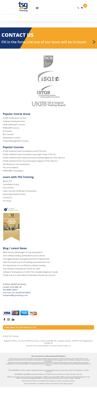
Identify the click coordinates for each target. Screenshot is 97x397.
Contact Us (7, 197)
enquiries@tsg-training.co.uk (15, 295)
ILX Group (7, 200)
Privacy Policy (56, 346)
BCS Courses (8, 134)
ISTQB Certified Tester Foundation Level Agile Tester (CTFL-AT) (29, 154)
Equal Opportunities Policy (14, 194)
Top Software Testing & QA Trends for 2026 (21, 268)
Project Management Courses (15, 141)
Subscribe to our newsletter (20, 327)
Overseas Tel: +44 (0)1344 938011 (17, 292)
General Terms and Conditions (38, 346)
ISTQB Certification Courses (14, 118)
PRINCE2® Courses (11, 128)
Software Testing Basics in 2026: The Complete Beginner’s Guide (30, 272)
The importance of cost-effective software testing (24, 265)
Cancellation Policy (11, 184)
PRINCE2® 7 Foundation (13, 170)
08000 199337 (12, 289)
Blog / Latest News (15, 248)
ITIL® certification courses (14, 124)
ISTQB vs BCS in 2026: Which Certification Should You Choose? (29, 275)
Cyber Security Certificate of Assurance (20, 191)
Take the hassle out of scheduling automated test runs (26, 262)
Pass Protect (8, 187)
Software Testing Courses (14, 121)
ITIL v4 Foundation (10, 167)
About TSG (7, 181)
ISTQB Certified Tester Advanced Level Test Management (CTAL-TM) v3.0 (34, 157)
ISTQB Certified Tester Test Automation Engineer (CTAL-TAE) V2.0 (30, 161)
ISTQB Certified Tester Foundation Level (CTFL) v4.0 (24, 151)
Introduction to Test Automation (16, 164)
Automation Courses (12, 137)
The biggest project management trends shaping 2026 (26, 259)
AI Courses (7, 131)
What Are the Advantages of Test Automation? (23, 252)
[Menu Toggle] (37, 8)
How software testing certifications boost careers (24, 255)
